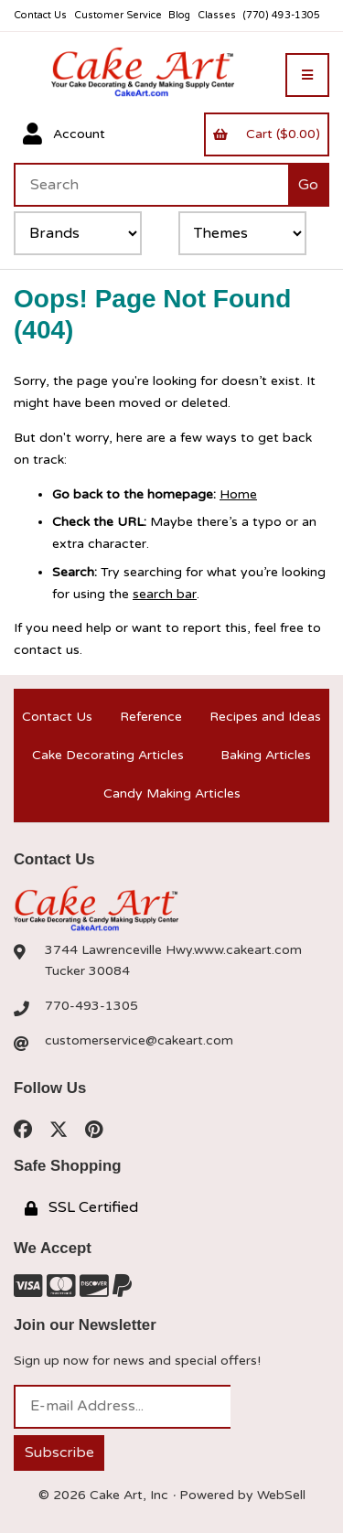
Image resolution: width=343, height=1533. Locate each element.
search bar (165, 594)
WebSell (281, 1495)
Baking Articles (265, 755)
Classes (217, 15)
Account (64, 134)
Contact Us (40, 15)
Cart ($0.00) (266, 134)
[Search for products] (151, 185)
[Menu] (307, 75)
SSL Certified (81, 1207)
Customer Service (118, 15)
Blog (179, 15)
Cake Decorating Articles (108, 755)
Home (238, 494)
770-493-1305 (91, 1005)
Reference (151, 716)
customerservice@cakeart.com (139, 1040)
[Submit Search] (308, 185)
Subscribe (59, 1452)
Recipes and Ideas (265, 716)
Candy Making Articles (172, 793)
